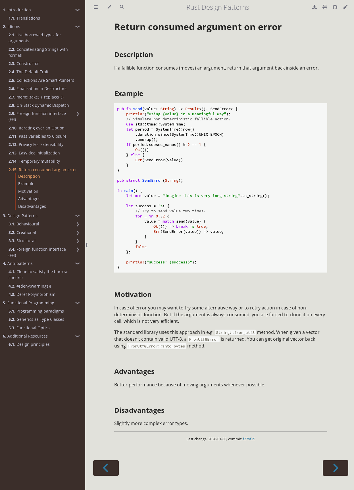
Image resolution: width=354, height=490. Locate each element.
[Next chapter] (335, 468)
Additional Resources (25, 336)
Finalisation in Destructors (37, 88)
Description (29, 176)
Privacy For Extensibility (36, 144)
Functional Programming (28, 302)
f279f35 (249, 438)
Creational (22, 232)
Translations (24, 18)
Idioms (11, 26)
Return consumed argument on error (198, 26)
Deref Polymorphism (32, 294)
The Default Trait (29, 71)
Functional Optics (29, 327)
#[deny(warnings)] (30, 286)
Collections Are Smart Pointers (41, 80)
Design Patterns (20, 215)
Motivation (28, 191)
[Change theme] (109, 7)
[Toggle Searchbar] (121, 7)
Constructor (24, 63)
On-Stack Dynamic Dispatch (39, 105)
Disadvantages (32, 206)
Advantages (29, 198)
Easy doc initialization (34, 153)
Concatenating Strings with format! (38, 52)
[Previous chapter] (106, 468)
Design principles (29, 344)
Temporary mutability (34, 161)
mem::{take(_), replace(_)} (36, 97)
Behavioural (24, 224)
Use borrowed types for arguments (35, 37)
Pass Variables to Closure (37, 136)
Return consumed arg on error (43, 169)
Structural (22, 240)
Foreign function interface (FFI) (37, 116)
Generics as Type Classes (36, 319)
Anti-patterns (18, 263)
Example (26, 183)
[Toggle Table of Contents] (96, 7)
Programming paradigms (36, 311)
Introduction (17, 9)
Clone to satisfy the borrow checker (38, 274)
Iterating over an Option (36, 128)
